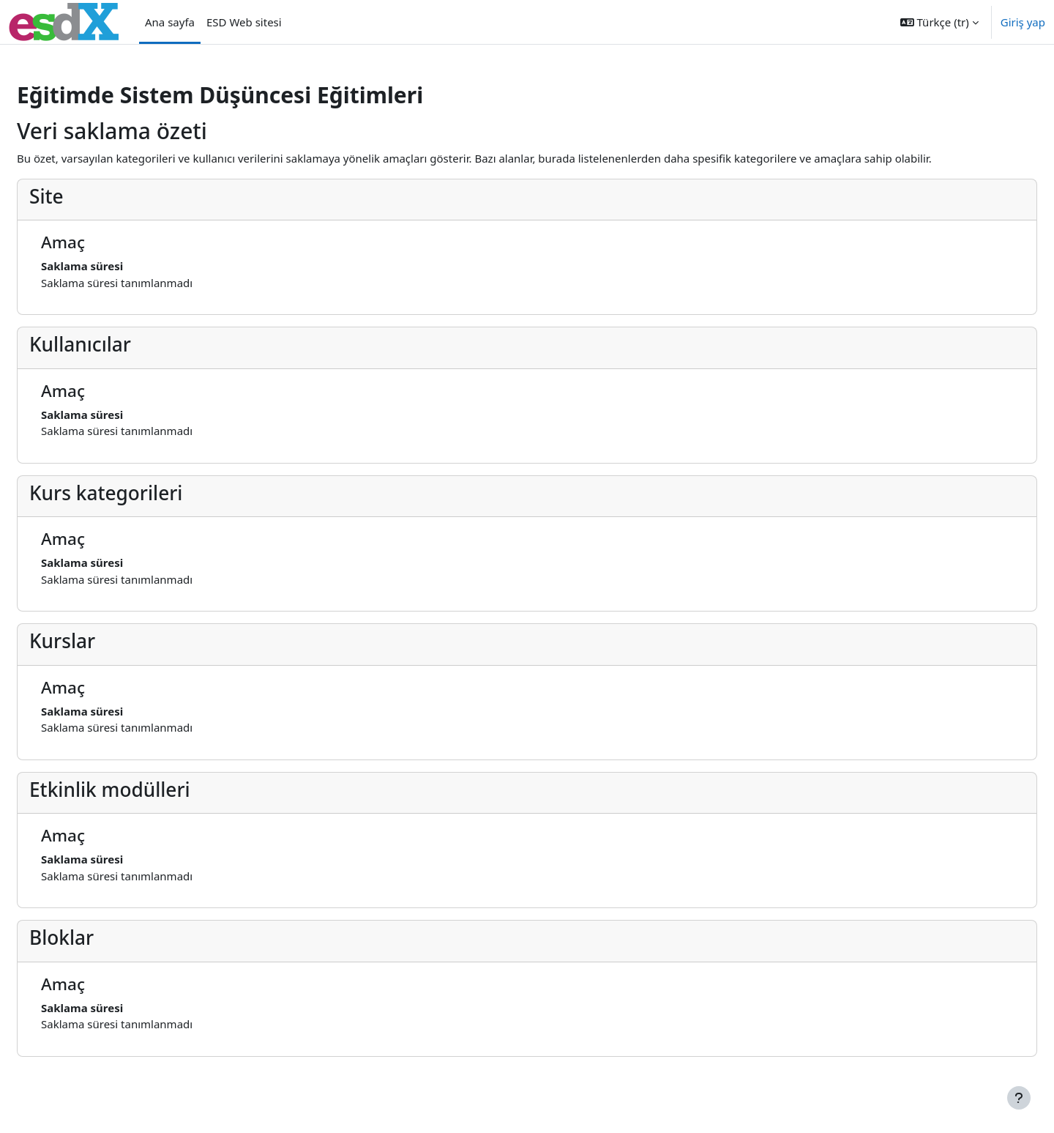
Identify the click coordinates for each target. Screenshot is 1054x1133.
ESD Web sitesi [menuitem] (244, 22)
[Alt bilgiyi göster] (1019, 1098)
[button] (939, 22)
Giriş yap (1023, 22)
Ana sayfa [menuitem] (170, 22)
